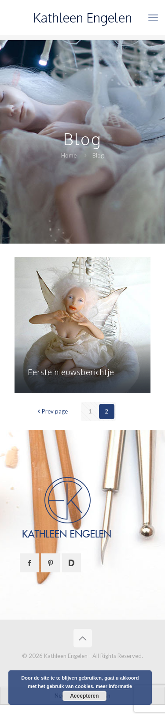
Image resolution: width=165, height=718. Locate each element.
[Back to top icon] (82, 638)
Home (69, 155)
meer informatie (114, 686)
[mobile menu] (153, 17)
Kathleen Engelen (82, 17)
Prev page (52, 411)
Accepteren (84, 696)
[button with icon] (29, 562)
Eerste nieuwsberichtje (71, 372)
